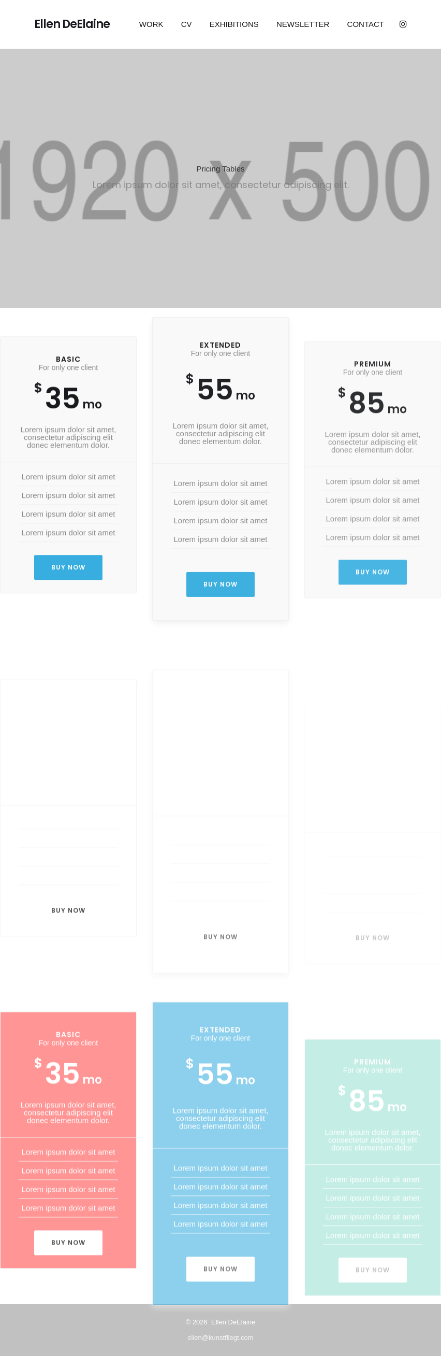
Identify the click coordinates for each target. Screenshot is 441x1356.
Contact (365, 24)
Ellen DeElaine (72, 24)
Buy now (68, 569)
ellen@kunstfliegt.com (220, 1337)
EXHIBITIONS (234, 24)
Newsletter (303, 24)
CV (186, 24)
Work (151, 24)
